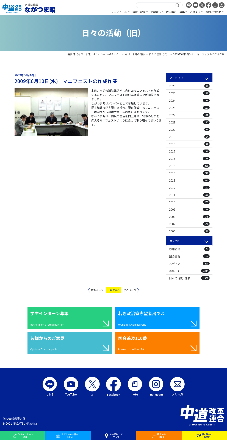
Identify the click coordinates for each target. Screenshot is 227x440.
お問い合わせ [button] (213, 12)
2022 (189, 115)
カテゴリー (176, 241)
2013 (189, 180)
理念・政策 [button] (139, 12)
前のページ (97, 290)
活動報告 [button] (156, 12)
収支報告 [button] (171, 12)
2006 (189, 231)
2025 (189, 93)
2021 (189, 122)
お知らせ (189, 249)
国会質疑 (189, 256)
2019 (189, 137)
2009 (189, 209)
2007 (189, 224)
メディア (189, 263)
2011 (189, 195)
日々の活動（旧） (189, 278)
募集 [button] (182, 12)
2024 (189, 100)
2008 (189, 217)
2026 (189, 86)
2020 (189, 129)
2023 (189, 108)
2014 (189, 173)
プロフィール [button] (119, 12)
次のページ (130, 290)
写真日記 (189, 271)
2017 (189, 151)
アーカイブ (176, 78)
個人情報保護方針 (14, 418)
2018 (189, 144)
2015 (189, 166)
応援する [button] (195, 12)
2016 (189, 158)
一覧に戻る (113, 290)
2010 (189, 202)
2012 (189, 187)
